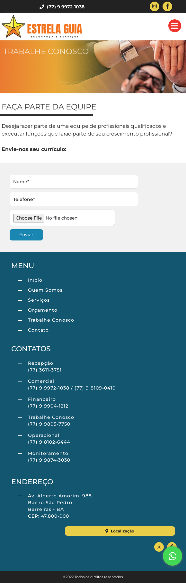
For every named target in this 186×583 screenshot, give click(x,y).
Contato (38, 330)
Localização (119, 531)
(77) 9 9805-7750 (49, 424)
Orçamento (43, 310)
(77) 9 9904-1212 (48, 406)
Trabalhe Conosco (51, 320)
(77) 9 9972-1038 (62, 7)
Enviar (26, 235)
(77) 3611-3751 (45, 370)
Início (35, 280)
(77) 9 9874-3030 (49, 460)
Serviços (39, 300)
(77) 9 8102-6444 (49, 442)
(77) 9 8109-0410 (95, 388)
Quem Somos (45, 290)
